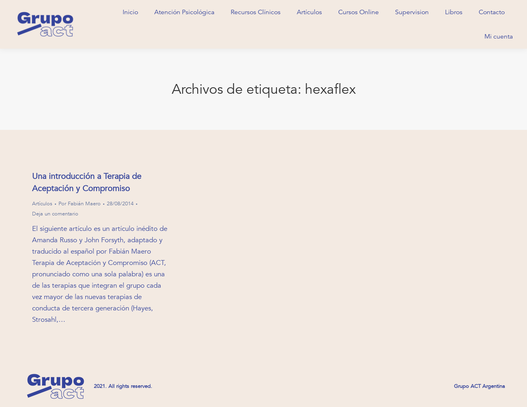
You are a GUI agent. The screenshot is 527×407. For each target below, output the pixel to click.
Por (79, 203)
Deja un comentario (55, 213)
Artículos (42, 203)
